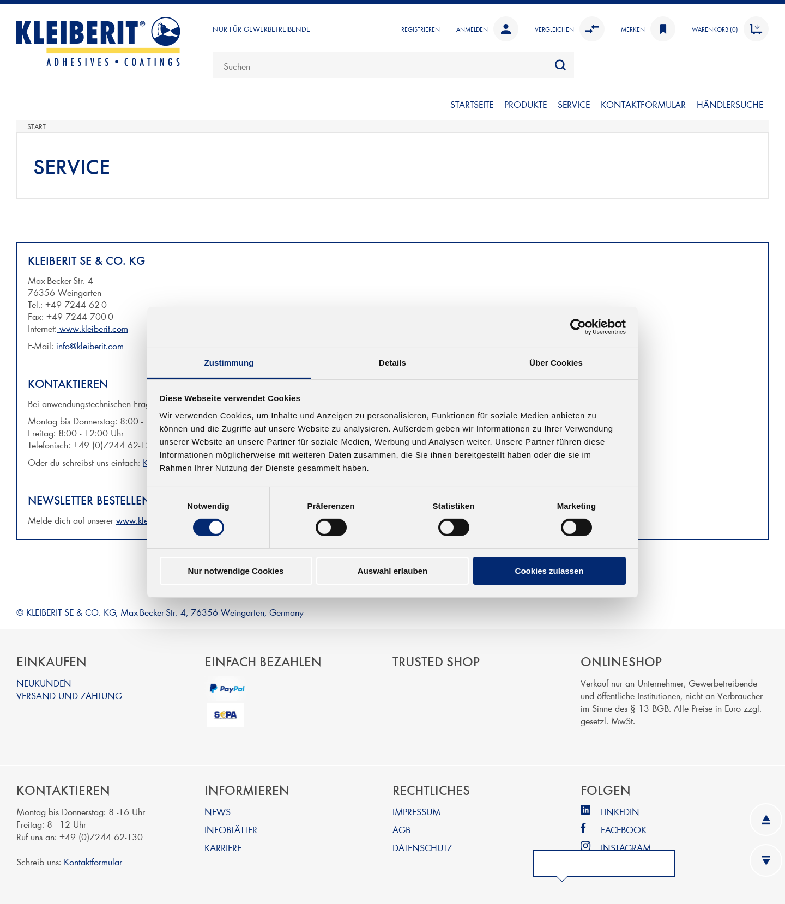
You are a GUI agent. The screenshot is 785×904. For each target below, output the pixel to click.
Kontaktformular (93, 861)
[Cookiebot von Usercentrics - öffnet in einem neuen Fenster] (578, 327)
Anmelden (487, 28)
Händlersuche (730, 104)
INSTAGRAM (626, 847)
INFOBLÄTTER (230, 829)
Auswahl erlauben (392, 570)
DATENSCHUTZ (422, 847)
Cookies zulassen (549, 570)
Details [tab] (392, 362)
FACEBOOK (624, 829)
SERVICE (574, 104)
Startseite (471, 104)
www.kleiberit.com (92, 327)
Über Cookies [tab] (556, 362)
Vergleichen (570, 28)
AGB (401, 829)
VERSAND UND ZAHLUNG (69, 695)
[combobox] (393, 65)
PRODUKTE (525, 104)
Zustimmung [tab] (229, 362)
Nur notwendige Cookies (236, 570)
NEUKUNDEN (43, 682)
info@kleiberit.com (90, 345)
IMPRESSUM (416, 811)
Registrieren (420, 29)
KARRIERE (222, 847)
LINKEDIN (620, 811)
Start (36, 126)
